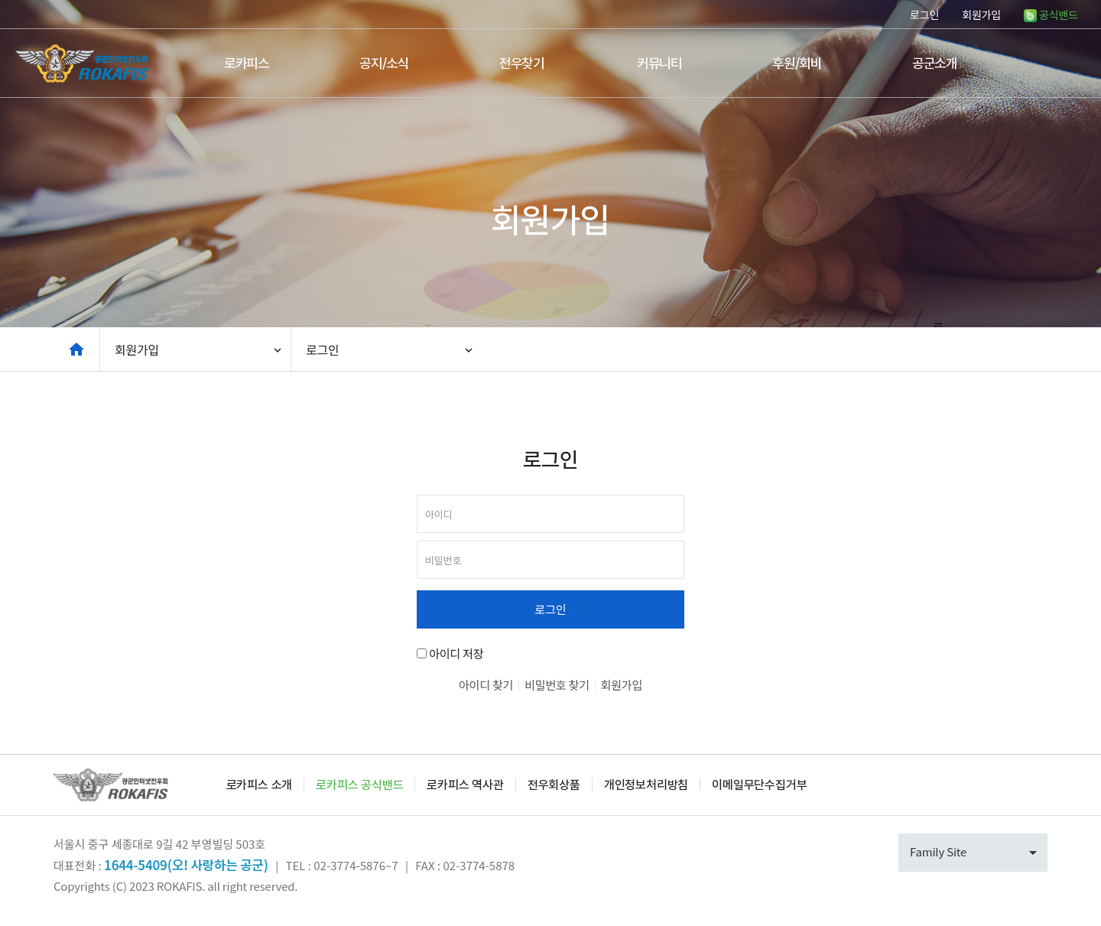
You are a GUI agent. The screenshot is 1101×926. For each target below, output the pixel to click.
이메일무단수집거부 (759, 785)
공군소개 (934, 63)
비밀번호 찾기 (557, 685)
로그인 (924, 14)
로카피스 (246, 63)
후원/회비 (797, 63)
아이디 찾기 (486, 685)
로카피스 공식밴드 (359, 785)
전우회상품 (554, 785)
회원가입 (981, 14)
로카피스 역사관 (465, 785)
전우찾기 (521, 63)
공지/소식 (384, 63)
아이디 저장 (456, 653)
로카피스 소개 (259, 785)
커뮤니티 (659, 63)
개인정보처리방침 (646, 785)
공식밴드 (1051, 14)
